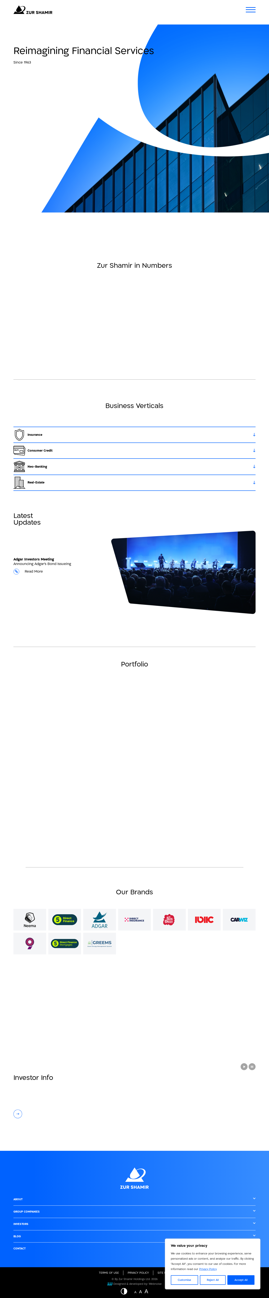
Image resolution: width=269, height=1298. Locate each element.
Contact (19, 1248)
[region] (212, 1264)
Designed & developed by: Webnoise (134, 1284)
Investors (20, 1224)
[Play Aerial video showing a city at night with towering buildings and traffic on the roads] (244, 1066)
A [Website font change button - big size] (146, 1290)
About (18, 1199)
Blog (17, 1236)
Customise (184, 1280)
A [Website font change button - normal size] (135, 1291)
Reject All (213, 1280)
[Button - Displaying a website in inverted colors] (126, 1291)
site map (164, 1273)
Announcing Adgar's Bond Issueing (61, 568)
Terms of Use (109, 1273)
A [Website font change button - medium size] (140, 1291)
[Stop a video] (252, 1066)
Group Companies (26, 1211)
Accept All (241, 1280)
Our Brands (134, 892)
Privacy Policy (208, 1269)
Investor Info (33, 1077)
